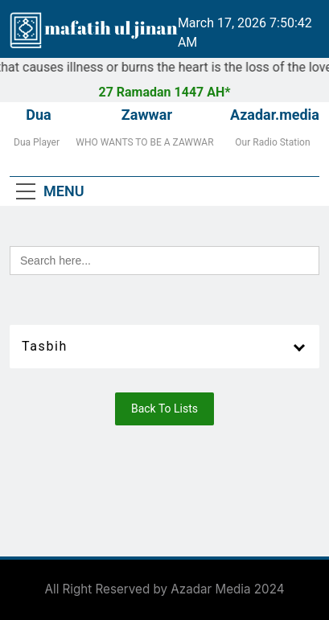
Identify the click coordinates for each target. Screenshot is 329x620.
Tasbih (45, 346)
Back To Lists (164, 408)
